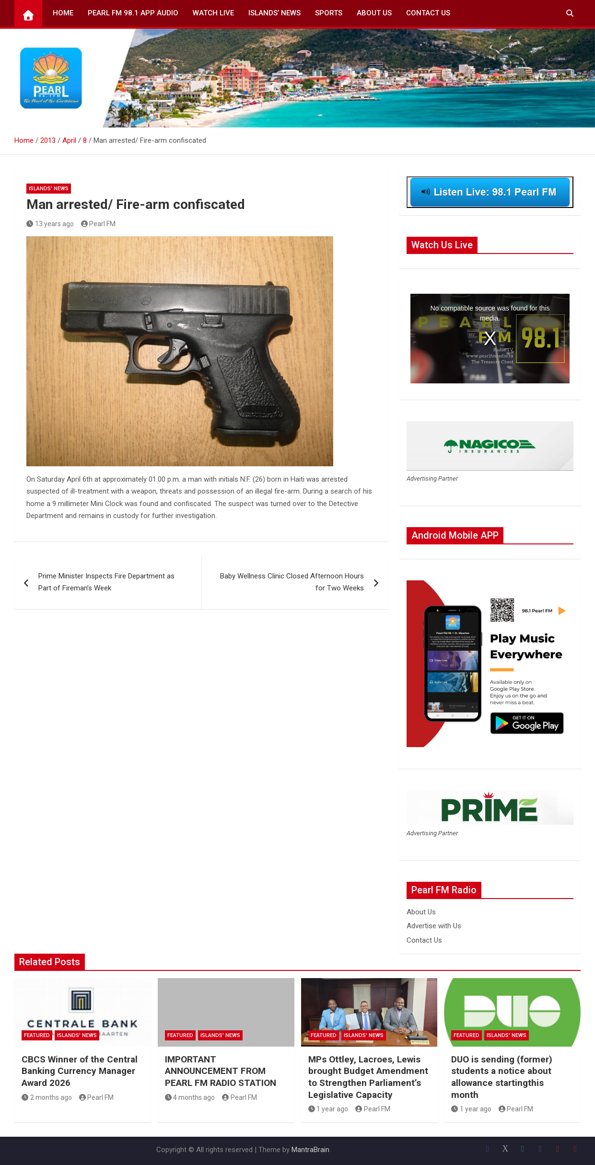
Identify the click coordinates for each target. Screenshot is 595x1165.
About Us (374, 13)
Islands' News (49, 188)
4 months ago (190, 1097)
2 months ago (47, 1097)
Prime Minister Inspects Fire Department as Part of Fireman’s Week (106, 582)
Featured (37, 1035)
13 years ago (50, 224)
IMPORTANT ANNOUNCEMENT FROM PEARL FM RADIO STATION (220, 1071)
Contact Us (428, 13)
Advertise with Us (434, 926)
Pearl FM (98, 224)
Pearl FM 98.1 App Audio (133, 13)
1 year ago (328, 1109)
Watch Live (213, 13)
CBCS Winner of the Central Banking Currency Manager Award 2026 (80, 1071)
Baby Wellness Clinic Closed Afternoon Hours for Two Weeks (292, 582)
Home (63, 13)
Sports (328, 13)
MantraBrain (310, 1149)
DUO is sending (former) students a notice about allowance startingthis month (501, 1077)
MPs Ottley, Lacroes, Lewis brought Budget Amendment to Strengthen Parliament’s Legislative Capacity (368, 1077)
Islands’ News (274, 13)
